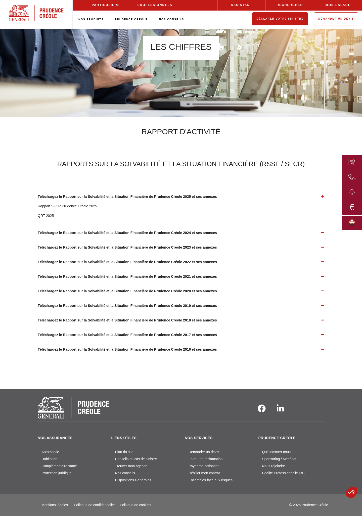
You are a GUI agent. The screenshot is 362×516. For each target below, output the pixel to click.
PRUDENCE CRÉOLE (131, 19)
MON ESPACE (338, 5)
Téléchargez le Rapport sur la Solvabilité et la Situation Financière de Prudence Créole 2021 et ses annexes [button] (127, 276)
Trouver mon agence (131, 466)
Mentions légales (54, 505)
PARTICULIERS (106, 5)
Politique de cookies (135, 505)
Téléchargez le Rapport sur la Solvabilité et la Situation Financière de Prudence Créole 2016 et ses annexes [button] (127, 349)
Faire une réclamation (205, 459)
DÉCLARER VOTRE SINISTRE (280, 18)
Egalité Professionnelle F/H (283, 473)
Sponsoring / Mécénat (279, 459)
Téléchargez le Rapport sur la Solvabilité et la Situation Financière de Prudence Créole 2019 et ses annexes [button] (127, 306)
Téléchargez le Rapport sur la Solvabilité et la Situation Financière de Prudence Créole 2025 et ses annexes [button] (127, 197)
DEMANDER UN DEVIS (336, 18)
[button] (351, 492)
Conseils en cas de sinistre (136, 459)
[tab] (181, 196)
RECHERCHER (290, 5)
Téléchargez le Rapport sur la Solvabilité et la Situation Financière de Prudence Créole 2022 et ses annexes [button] (127, 262)
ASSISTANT (241, 5)
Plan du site (124, 452)
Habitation (49, 459)
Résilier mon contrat (204, 473)
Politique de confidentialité (94, 505)
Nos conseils (125, 473)
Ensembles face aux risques (211, 480)
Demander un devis (204, 452)
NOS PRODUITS (91, 19)
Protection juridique (56, 473)
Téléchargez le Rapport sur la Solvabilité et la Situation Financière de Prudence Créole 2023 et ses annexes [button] (127, 247)
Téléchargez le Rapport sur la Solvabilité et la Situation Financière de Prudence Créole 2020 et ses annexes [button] (127, 291)
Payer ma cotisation (204, 466)
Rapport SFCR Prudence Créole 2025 (67, 206)
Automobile (50, 452)
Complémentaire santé (59, 466)
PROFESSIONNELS (155, 5)
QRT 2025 (46, 216)
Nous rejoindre (273, 466)
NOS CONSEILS (171, 19)
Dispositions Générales (133, 480)
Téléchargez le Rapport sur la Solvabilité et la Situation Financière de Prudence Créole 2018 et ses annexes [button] (127, 320)
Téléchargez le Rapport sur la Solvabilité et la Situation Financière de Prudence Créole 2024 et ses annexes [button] (127, 233)
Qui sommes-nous (276, 452)
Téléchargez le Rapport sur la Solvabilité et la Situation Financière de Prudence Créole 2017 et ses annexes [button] (127, 335)
